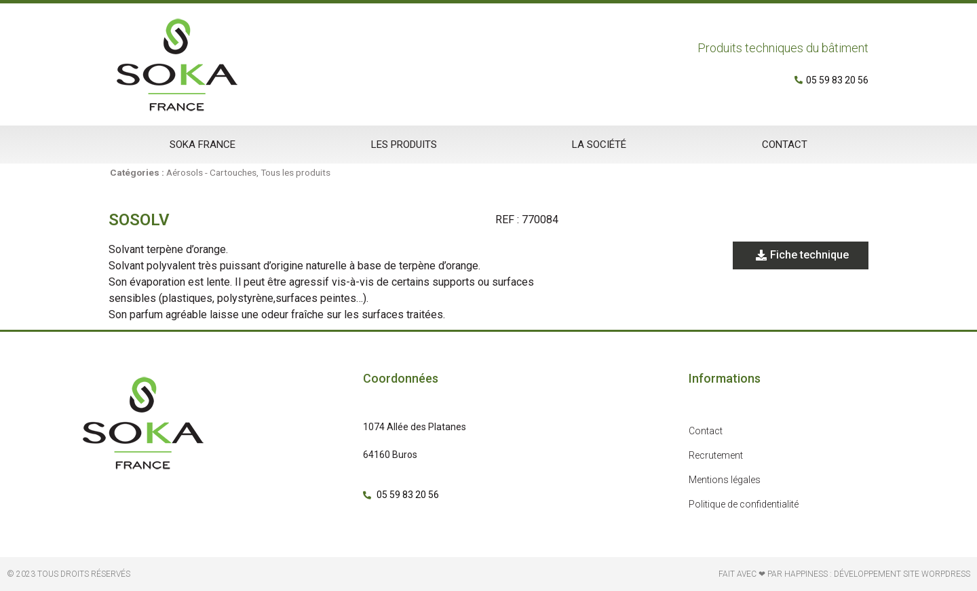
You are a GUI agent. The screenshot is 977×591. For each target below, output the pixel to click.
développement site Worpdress (902, 574)
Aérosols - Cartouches (211, 172)
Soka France (202, 144)
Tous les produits (295, 172)
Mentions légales (725, 479)
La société (599, 144)
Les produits (404, 144)
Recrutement (716, 455)
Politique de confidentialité (744, 504)
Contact (784, 144)
